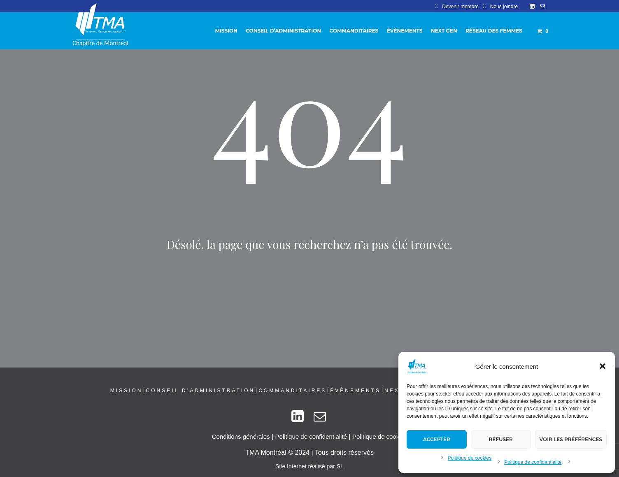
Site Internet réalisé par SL (309, 466)
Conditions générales (241, 436)
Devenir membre (460, 6)
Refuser (501, 439)
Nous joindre (504, 6)
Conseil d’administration (200, 390)
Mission (126, 390)
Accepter (436, 439)
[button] (602, 366)
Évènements (355, 390)
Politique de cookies (469, 458)
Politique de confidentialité (532, 462)
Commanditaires (292, 390)
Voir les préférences (571, 439)
